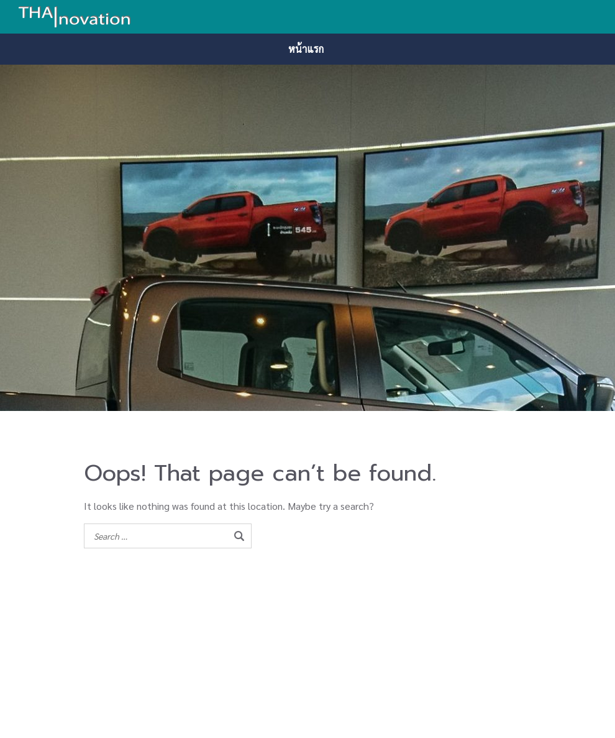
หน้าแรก (306, 48)
